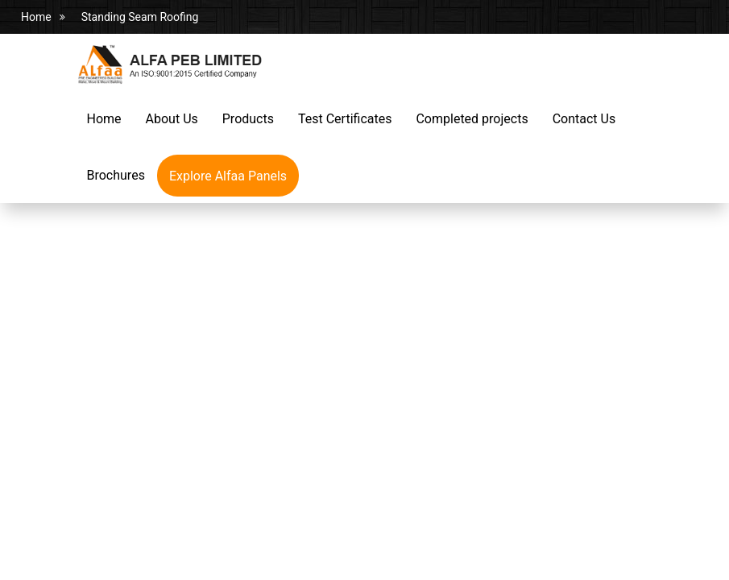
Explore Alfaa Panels (228, 176)
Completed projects (472, 118)
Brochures (116, 175)
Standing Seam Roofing (140, 17)
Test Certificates (344, 118)
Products (248, 118)
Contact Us (584, 118)
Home (36, 17)
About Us (172, 118)
